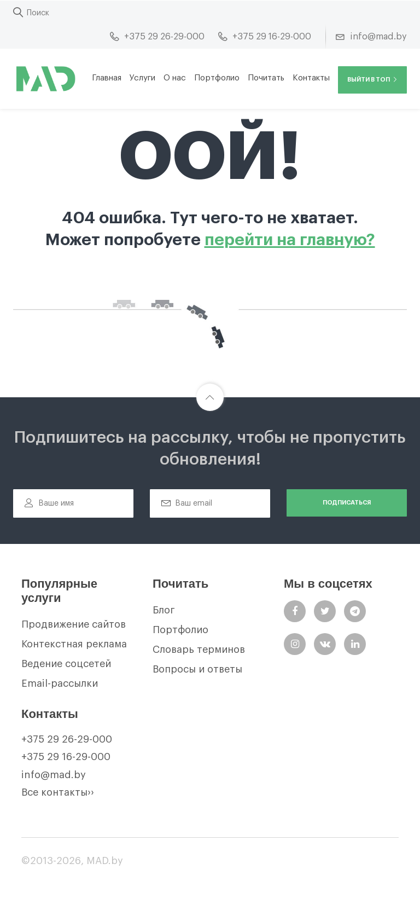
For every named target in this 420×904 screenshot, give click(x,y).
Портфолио (217, 78)
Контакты (311, 78)
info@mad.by (53, 775)
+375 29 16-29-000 (65, 757)
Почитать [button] (266, 78)
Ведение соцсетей (66, 664)
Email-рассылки (59, 683)
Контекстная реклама (74, 644)
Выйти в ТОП (372, 80)
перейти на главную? (290, 239)
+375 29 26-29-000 (66, 739)
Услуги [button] (142, 78)
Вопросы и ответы (197, 669)
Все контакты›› (57, 792)
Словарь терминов (199, 649)
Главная (106, 78)
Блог (164, 610)
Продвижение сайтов (73, 624)
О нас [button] (175, 78)
